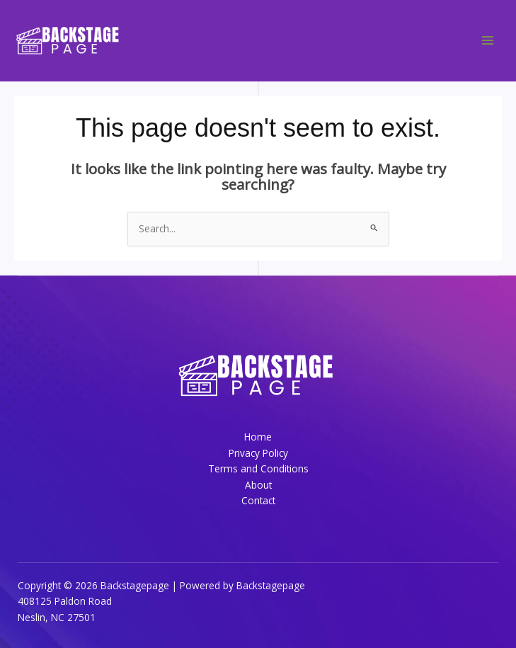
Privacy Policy (258, 453)
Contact (258, 500)
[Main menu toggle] (488, 40)
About (258, 484)
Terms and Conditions (258, 468)
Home (258, 436)
